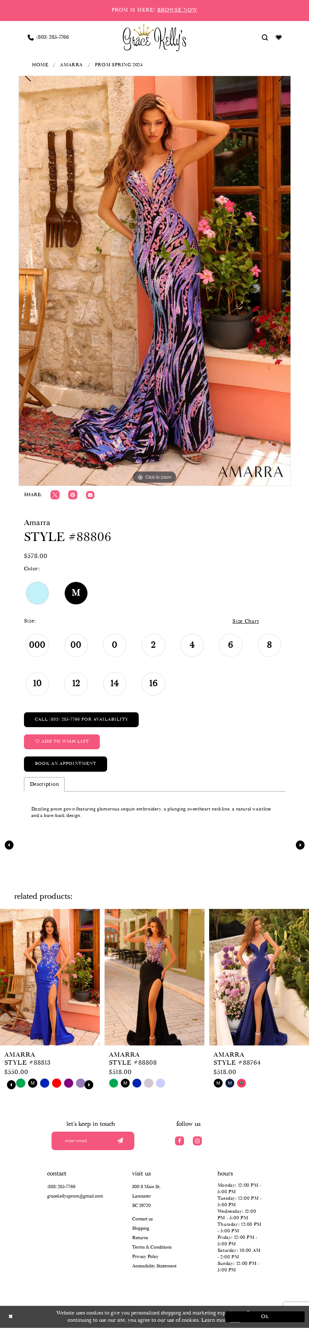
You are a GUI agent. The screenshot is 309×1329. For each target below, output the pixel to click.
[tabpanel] (154, 281)
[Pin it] (72, 494)
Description (44, 785)
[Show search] (265, 37)
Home (40, 65)
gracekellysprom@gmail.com (75, 1197)
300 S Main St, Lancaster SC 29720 (146, 1197)
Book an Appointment (66, 764)
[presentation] (50, 978)
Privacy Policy (145, 1258)
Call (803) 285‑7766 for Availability (82, 719)
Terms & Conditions (152, 1248)
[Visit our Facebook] (179, 1141)
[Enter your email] (95, 1141)
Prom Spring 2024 (119, 65)
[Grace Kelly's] (154, 37)
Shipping (140, 1229)
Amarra (71, 65)
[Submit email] (120, 1141)
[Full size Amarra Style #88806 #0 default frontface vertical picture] (154, 281)
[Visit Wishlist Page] (278, 37)
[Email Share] (90, 495)
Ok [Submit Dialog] (265, 1318)
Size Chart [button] (245, 621)
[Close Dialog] (44, 1318)
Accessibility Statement (154, 1267)
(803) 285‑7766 (61, 1188)
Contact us (142, 1220)
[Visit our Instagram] (197, 1141)
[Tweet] (55, 494)
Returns (140, 1239)
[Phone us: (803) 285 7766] (48, 37)
